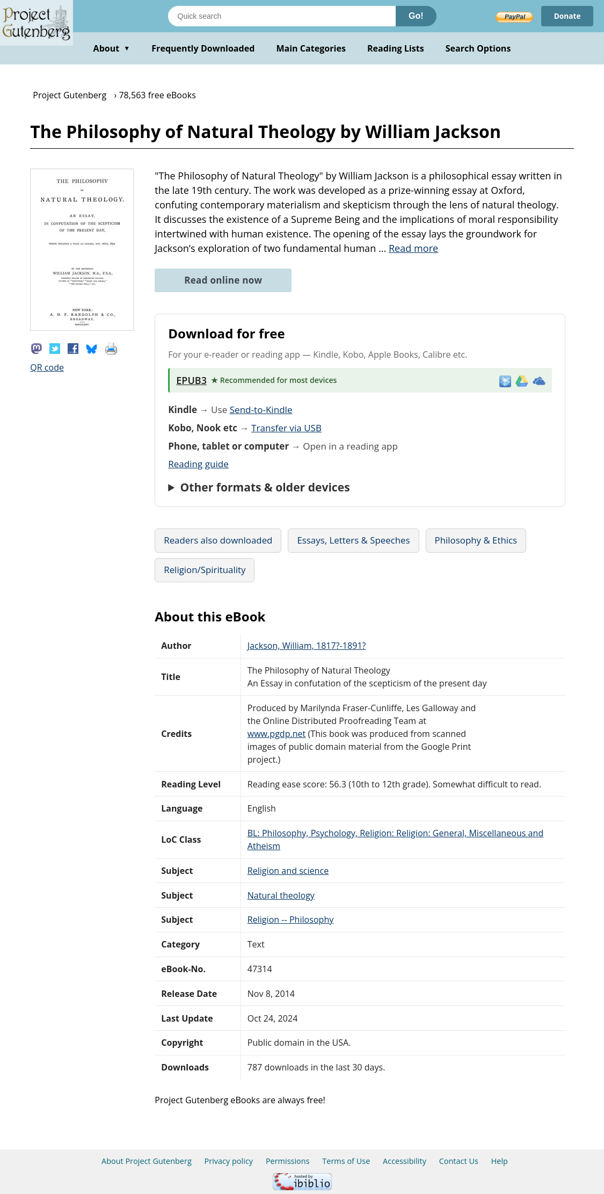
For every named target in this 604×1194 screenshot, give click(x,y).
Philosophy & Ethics (476, 540)
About (111, 48)
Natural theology (281, 895)
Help (499, 1161)
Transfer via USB (286, 428)
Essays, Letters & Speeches (353, 540)
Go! (416, 15)
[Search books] (282, 16)
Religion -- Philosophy (291, 919)
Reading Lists (395, 48)
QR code (47, 367)
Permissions (288, 1161)
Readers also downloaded (218, 540)
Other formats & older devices (265, 487)
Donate (566, 16)
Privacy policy (229, 1161)
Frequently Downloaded (202, 48)
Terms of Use (346, 1161)
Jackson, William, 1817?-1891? (307, 646)
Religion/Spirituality (204, 569)
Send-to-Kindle (261, 409)
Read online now (223, 280)
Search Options (478, 48)
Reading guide (198, 464)
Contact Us (458, 1161)
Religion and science (288, 871)
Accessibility (404, 1161)
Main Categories (311, 48)
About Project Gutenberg (146, 1161)
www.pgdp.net (277, 734)
